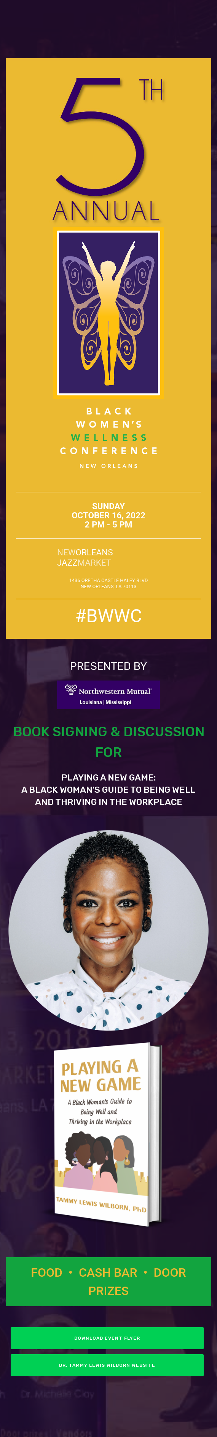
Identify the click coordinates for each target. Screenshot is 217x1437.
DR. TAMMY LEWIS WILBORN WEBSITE (107, 1365)
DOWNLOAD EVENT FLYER (107, 1338)
